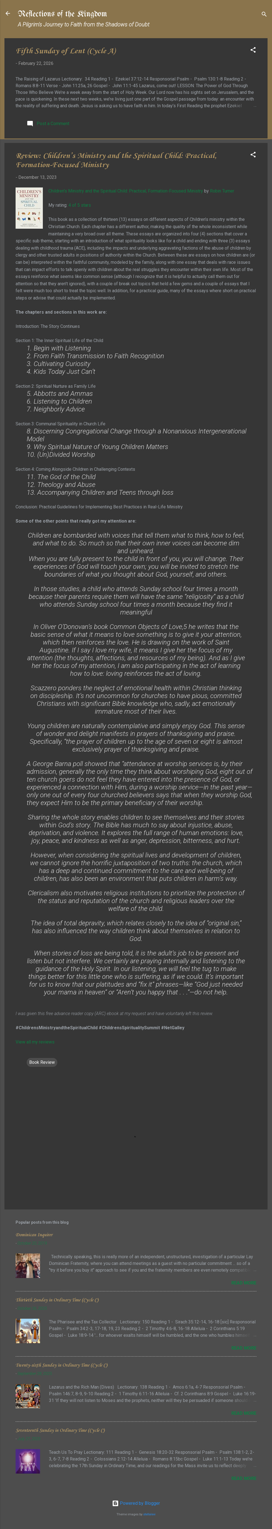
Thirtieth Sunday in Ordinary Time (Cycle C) (57, 1300)
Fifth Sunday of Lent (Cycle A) (65, 51)
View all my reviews (35, 1042)
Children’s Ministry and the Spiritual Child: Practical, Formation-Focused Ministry (125, 191)
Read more (243, 1283)
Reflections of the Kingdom (62, 14)
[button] (253, 51)
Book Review (42, 1062)
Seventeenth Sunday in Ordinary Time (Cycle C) (60, 1430)
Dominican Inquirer (34, 1235)
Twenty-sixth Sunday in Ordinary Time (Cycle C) (61, 1365)
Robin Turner (222, 191)
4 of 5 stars (79, 205)
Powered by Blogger (136, 1503)
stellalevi (149, 1514)
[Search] (264, 15)
